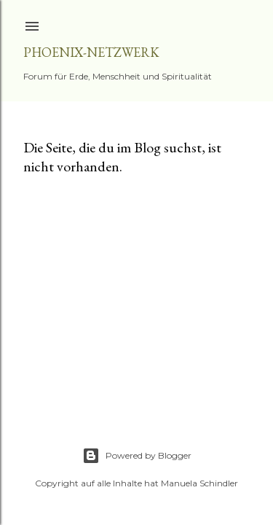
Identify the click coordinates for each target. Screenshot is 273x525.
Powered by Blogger (136, 455)
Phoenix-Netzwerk (91, 52)
